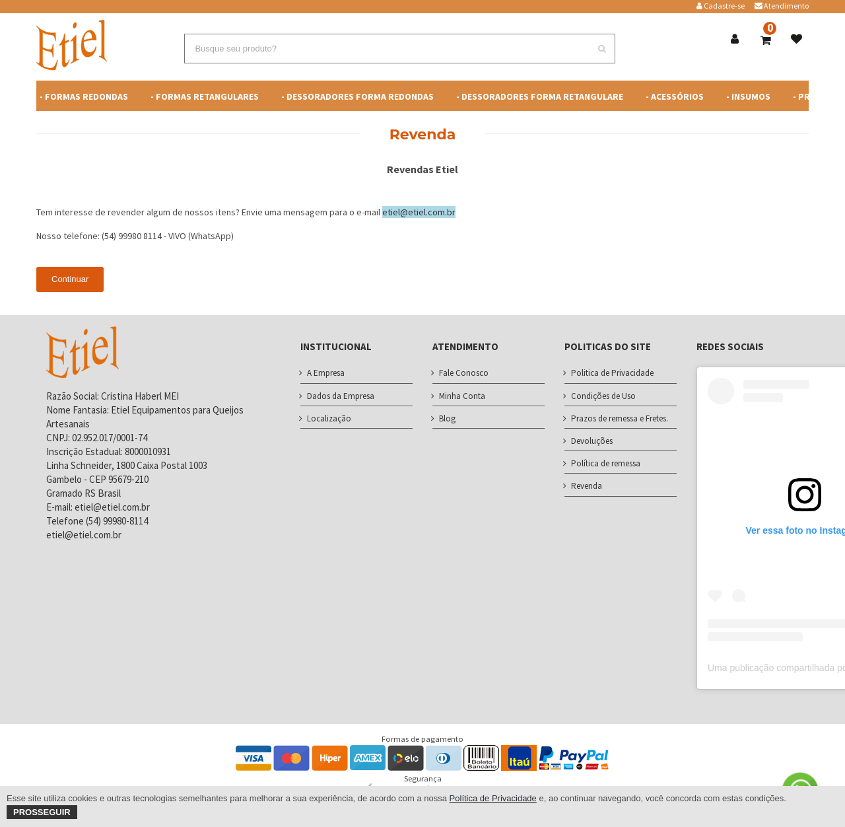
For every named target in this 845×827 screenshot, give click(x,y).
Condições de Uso (603, 396)
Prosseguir (42, 812)
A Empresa (326, 372)
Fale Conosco (464, 372)
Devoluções (592, 441)
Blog (447, 418)
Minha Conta (462, 396)
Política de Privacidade (493, 798)
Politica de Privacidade (612, 372)
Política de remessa (605, 463)
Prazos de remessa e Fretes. (619, 418)
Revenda (586, 485)
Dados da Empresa (340, 396)
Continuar (69, 279)
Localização (329, 418)
